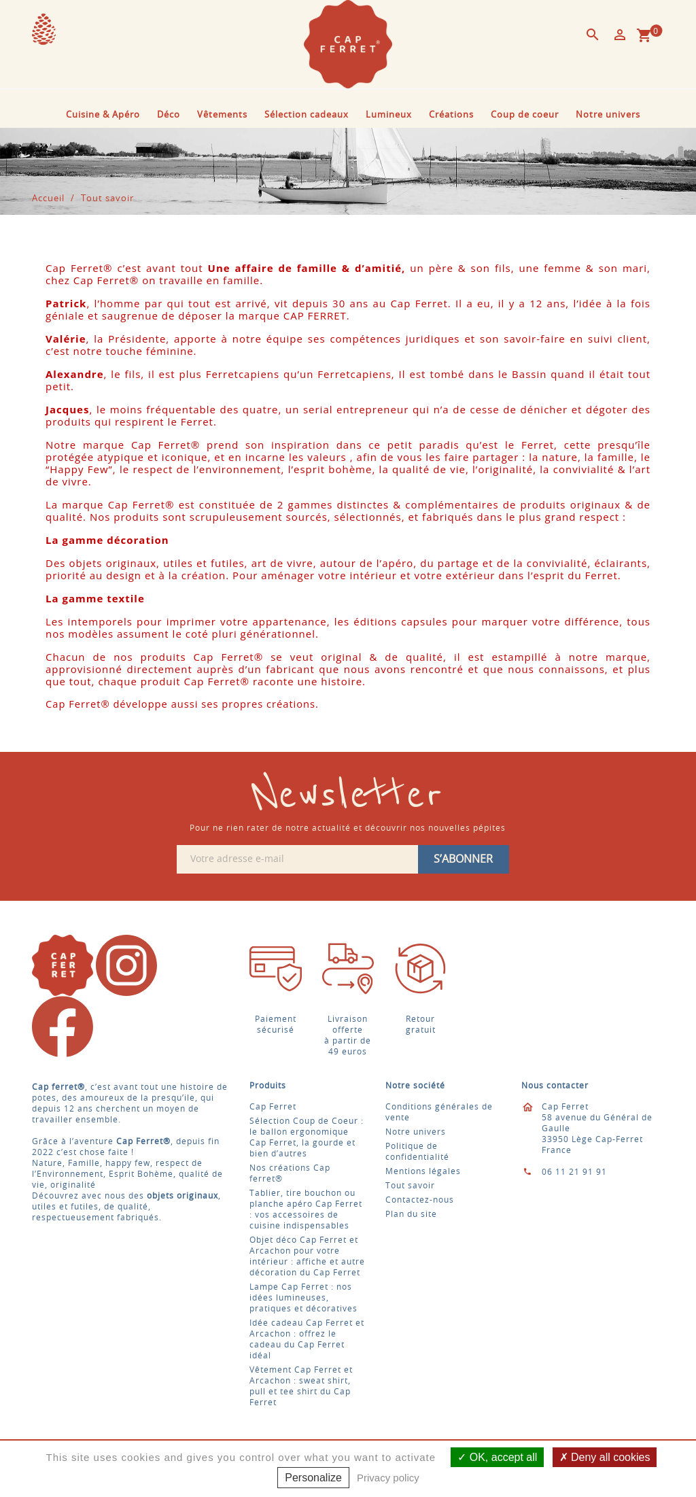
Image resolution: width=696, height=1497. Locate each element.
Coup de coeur (525, 115)
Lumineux (389, 115)
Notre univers (608, 115)
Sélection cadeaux (306, 115)
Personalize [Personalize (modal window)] (313, 1477)
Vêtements (222, 115)
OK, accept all (497, 1457)
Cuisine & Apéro (103, 115)
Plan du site (411, 1214)
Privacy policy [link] (388, 1477)
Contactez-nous (419, 1200)
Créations (451, 115)
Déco (168, 115)
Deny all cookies (604, 1457)
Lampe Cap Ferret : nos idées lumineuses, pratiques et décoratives (303, 1298)
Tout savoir (410, 1186)
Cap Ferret (272, 1107)
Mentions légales (423, 1171)
